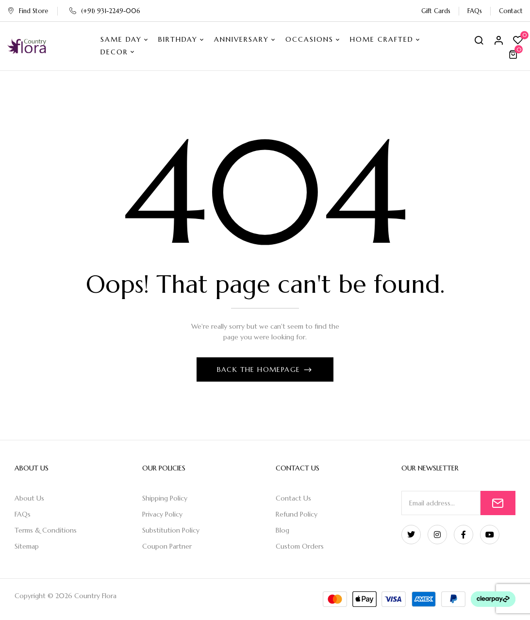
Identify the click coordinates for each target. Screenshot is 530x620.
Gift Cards (435, 11)
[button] (514, 54)
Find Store (27, 11)
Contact (511, 11)
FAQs (474, 11)
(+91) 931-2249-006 (104, 11)
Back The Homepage (260, 369)
